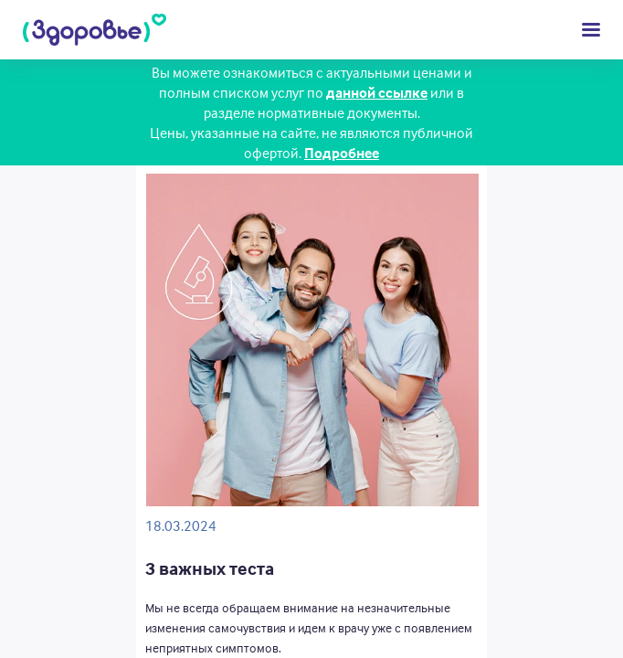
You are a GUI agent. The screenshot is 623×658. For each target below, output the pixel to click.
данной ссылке (377, 92)
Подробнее (341, 152)
